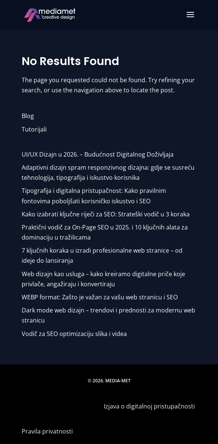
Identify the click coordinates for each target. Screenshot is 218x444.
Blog (28, 116)
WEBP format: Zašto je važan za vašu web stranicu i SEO (100, 297)
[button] (190, 19)
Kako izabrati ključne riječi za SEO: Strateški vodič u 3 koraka (106, 214)
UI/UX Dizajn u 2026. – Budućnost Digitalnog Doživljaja (98, 154)
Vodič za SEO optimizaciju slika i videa (74, 334)
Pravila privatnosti (47, 431)
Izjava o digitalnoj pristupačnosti (150, 406)
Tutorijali (34, 129)
